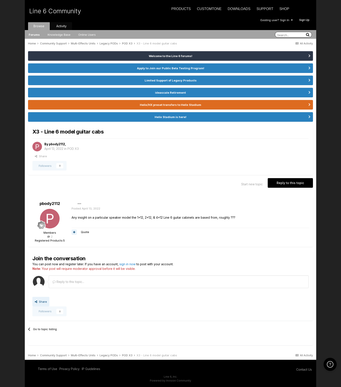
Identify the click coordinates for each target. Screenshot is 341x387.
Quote (85, 232)
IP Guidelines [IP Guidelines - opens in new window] (91, 369)
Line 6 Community (55, 11)
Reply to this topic (290, 183)
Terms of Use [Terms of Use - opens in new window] (47, 369)
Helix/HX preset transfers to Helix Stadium (170, 104)
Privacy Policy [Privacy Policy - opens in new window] (69, 369)
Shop (284, 9)
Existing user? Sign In (277, 20)
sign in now (127, 264)
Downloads (239, 9)
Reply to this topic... (68, 282)
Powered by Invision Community (170, 380)
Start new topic (252, 184)
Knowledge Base (59, 34)
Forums (34, 34)
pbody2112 (57, 144)
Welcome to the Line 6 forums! (170, 56)
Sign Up (304, 20)
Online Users (87, 34)
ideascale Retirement (170, 92)
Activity (61, 26)
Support (265, 9)
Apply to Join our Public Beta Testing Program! (170, 68)
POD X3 (73, 148)
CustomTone (209, 9)
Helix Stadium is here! (170, 117)
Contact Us (304, 369)
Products (181, 9)
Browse (38, 26)
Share (41, 156)
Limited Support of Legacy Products (171, 80)
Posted (86, 208)
